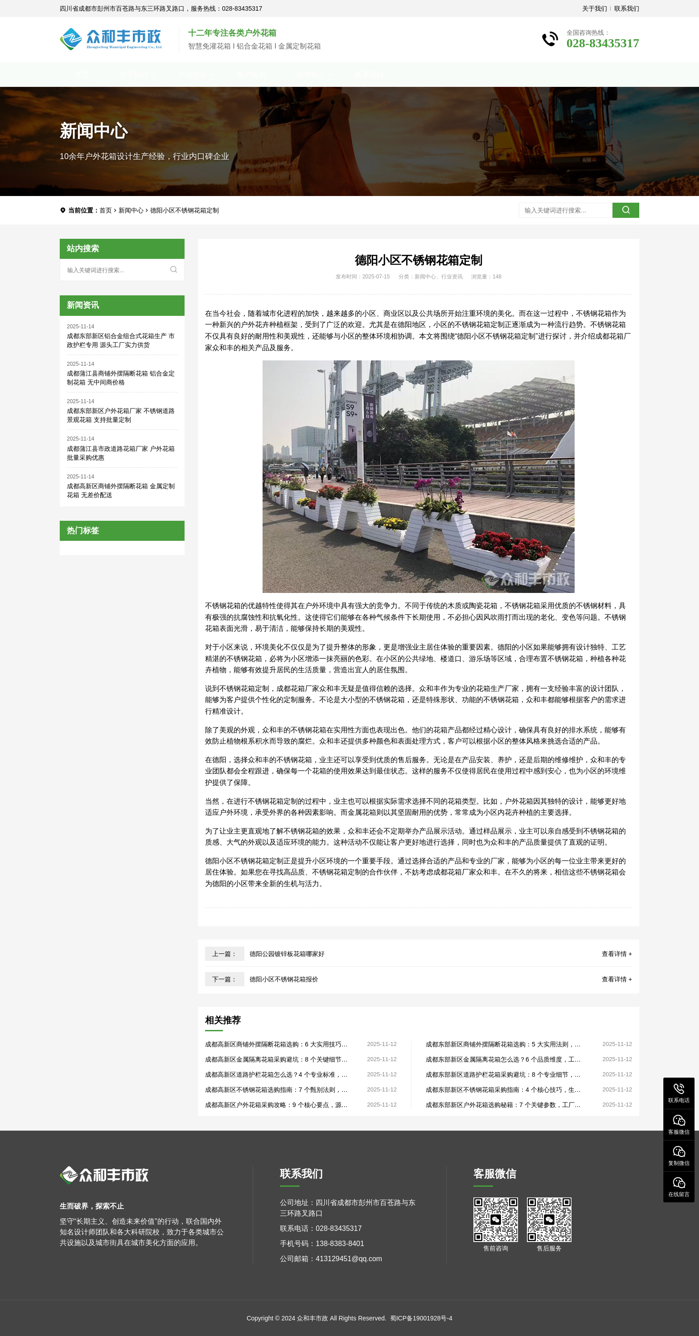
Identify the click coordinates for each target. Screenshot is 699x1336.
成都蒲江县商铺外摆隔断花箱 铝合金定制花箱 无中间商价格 (121, 378)
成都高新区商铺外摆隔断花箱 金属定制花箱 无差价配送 (121, 490)
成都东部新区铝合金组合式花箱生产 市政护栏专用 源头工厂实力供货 (121, 340)
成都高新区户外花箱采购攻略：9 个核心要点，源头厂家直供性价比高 (276, 1105)
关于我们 (594, 8)
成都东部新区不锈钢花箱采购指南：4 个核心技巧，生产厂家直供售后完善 (503, 1090)
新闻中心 (310, 74)
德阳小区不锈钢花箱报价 (284, 979)
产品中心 (192, 74)
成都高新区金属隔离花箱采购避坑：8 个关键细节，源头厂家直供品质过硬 (276, 1059)
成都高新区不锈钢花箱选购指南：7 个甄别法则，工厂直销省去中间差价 (276, 1090)
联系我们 (626, 8)
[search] (626, 210)
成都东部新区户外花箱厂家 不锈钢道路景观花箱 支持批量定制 (121, 415)
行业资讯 (452, 277)
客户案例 (251, 74)
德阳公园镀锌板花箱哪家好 (287, 953)
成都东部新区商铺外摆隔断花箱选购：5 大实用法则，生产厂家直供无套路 (503, 1044)
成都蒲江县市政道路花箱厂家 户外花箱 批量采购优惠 (121, 453)
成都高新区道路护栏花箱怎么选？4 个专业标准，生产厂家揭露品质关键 (276, 1075)
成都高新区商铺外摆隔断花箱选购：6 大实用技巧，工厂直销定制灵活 (276, 1044)
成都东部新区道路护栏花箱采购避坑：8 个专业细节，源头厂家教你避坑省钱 (503, 1075)
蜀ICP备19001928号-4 (421, 1318)
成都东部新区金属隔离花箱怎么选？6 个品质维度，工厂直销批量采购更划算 (503, 1059)
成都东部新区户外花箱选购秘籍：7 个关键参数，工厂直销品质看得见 (503, 1105)
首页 (82, 74)
